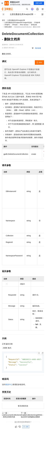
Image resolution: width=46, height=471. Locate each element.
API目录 (14, 25)
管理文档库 (8, 27)
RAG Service (24, 25)
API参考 (7, 25)
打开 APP (39, 3)
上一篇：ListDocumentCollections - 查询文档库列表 (11, 416)
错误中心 (9, 385)
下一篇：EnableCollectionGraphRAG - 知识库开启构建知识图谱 (32, 416)
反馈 (25, 427)
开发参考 (37, 22)
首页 (3, 20)
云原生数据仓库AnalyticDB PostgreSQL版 (18, 22)
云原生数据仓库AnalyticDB (16, 20)
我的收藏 (38, 48)
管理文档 (34, 25)
